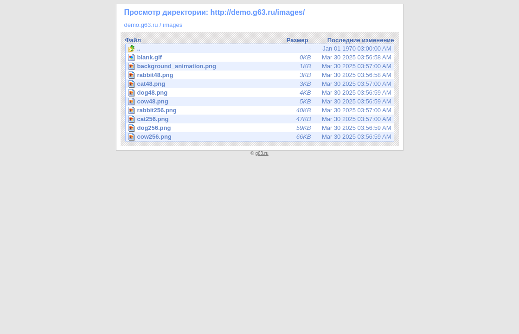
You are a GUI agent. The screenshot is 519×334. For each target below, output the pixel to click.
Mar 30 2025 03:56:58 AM (260, 57)
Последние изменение (360, 40)
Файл (133, 40)
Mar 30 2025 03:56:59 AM (260, 92)
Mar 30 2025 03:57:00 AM (260, 66)
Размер (297, 40)
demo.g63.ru (141, 24)
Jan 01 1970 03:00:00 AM (259, 48)
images (172, 24)
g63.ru (261, 153)
